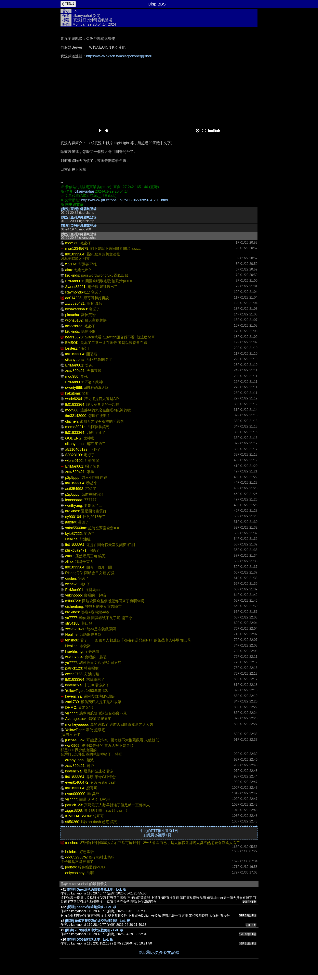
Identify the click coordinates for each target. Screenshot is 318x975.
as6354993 (74, 489)
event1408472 (76, 782)
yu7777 (71, 618)
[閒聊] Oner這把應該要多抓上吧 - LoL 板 (96, 889)
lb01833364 (74, 254)
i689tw (70, 522)
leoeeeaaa (73, 500)
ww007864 (74, 657)
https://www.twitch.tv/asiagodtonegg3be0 (119, 56)
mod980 (71, 243)
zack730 (72, 702)
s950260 (72, 822)
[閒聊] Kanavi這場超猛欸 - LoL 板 (91, 907)
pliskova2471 (76, 550)
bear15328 (74, 337)
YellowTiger (74, 691)
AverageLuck (76, 719)
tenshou (71, 640)
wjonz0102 (74, 320)
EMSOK (71, 343)
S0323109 (73, 455)
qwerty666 (73, 388)
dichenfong (74, 606)
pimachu (72, 315)
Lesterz (71, 348)
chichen (71, 421)
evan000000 (75, 794)
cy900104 (73, 517)
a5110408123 (76, 449)
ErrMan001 (74, 281)
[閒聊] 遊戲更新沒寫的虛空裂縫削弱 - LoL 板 (97, 921)
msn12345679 (76, 248)
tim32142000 (75, 416)
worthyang (73, 506)
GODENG (73, 438)
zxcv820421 (75, 303)
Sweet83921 (75, 287)
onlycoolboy (74, 873)
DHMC (70, 708)
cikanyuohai (82, 16)
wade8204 (73, 399)
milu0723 (72, 601)
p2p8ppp (72, 478)
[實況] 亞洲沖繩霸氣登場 (78, 209)
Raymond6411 (77, 292)
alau (68, 270)
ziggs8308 (73, 810)
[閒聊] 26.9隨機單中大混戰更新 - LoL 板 (94, 930)
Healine (71, 539)
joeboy (70, 867)
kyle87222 (73, 534)
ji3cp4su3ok (74, 740)
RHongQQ (73, 573)
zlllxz (69, 562)
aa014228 (73, 298)
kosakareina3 (76, 309)
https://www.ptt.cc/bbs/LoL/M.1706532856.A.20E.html (124, 200)
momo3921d (75, 427)
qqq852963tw (76, 857)
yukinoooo (73, 595)
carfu (69, 556)
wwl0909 (72, 746)
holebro (71, 852)
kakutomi (72, 393)
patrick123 (73, 668)
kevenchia (73, 685)
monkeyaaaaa (76, 724)
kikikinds (72, 275)
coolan (70, 578)
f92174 (70, 264)
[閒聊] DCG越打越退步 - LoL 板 (90, 939)
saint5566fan (75, 528)
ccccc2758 (73, 674)
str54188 (72, 623)
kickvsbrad (73, 326)
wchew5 (71, 584)
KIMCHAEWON (78, 816)
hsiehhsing (74, 651)
